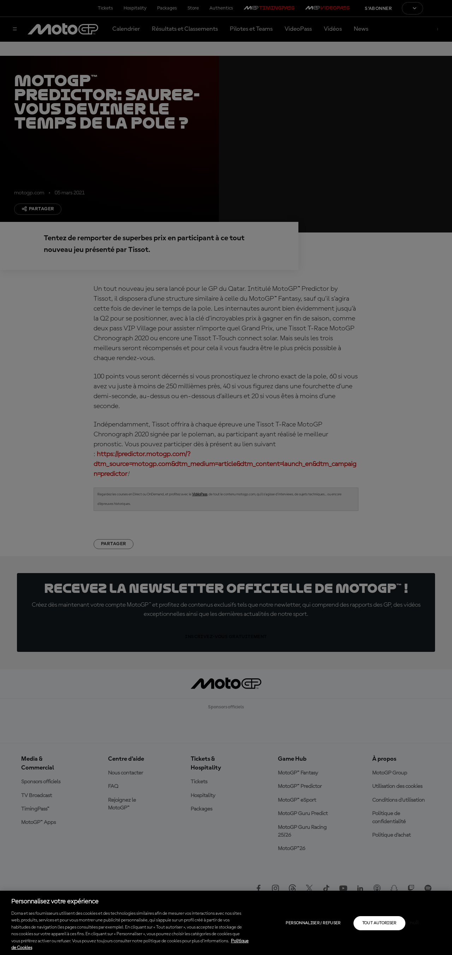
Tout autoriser (379, 923)
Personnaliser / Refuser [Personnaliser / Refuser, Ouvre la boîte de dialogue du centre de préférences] (313, 923)
